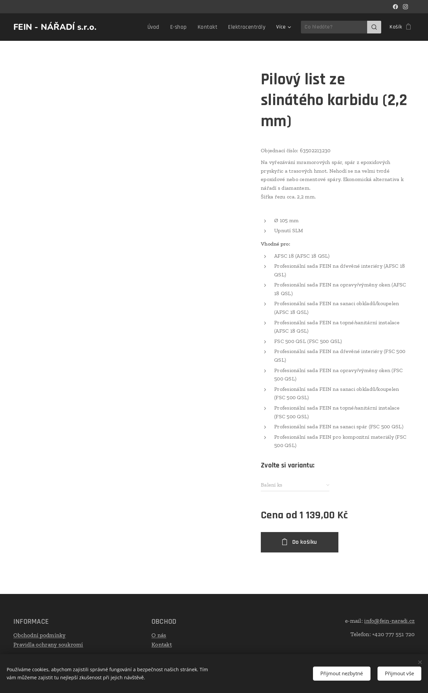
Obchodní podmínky (39, 635)
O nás (158, 635)
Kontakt (161, 644)
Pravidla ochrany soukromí (48, 644)
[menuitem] (121, 27)
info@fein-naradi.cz (389, 620)
